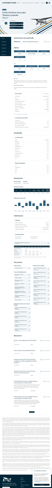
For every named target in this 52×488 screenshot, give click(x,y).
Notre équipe (23, 481)
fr (46, 2)
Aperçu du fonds (16, 25)
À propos (42, 2)
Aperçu (3, 38)
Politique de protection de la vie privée (41, 480)
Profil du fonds (16, 23)
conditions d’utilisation (37, 481)
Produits (18, 2)
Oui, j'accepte (42, 484)
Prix (21, 483)
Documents (4, 51)
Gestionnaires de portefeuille (27, 2)
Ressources (37, 2)
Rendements (4, 44)
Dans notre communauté (25, 484)
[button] (49, 3)
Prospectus (16, 27)
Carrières (22, 486)
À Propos (22, 479)
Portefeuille (4, 41)
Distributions (4, 48)
